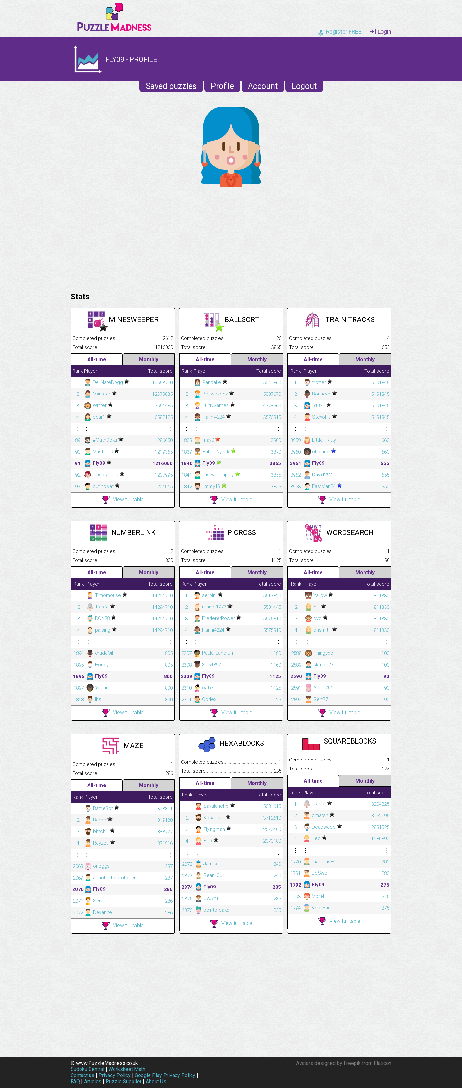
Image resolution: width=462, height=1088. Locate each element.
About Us (156, 1081)
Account (263, 86)
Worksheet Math (126, 1069)
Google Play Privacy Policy (165, 1075)
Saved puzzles (171, 86)
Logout (304, 86)
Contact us (82, 1075)
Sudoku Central (87, 1069)
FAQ (75, 1081)
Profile (222, 86)
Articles (92, 1081)
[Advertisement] (231, 238)
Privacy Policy (114, 1075)
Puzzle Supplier (123, 1081)
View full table (123, 500)
